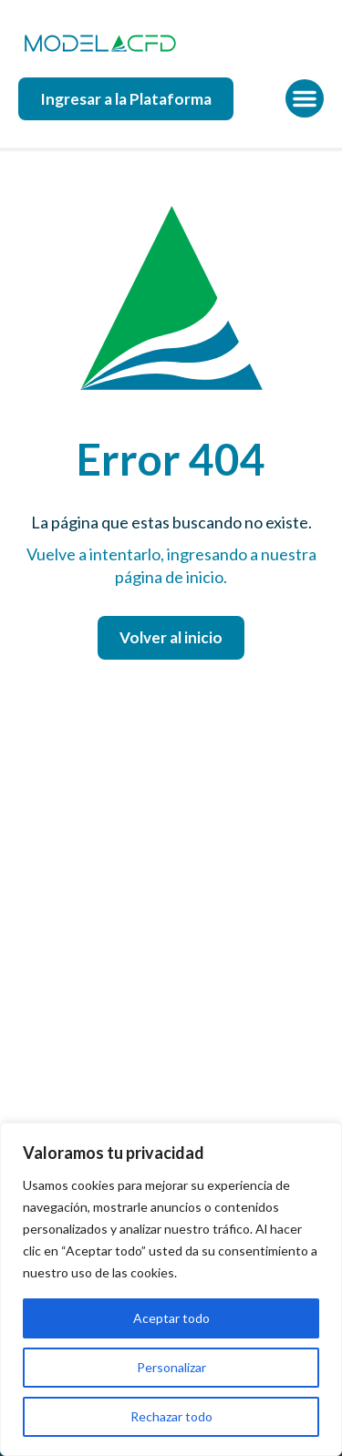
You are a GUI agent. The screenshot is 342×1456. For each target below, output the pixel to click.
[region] (171, 1289)
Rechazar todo (171, 1416)
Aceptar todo (171, 1318)
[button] (304, 98)
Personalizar (171, 1367)
